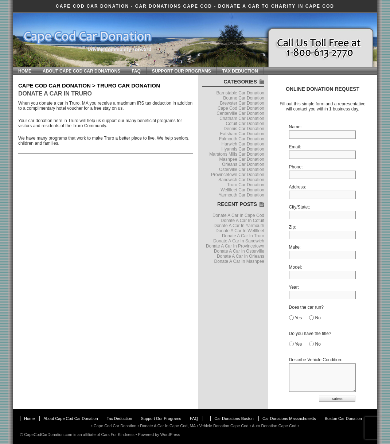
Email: (295, 146)
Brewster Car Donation (242, 103)
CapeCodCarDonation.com (48, 434)
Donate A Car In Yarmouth (239, 225)
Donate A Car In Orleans (240, 256)
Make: (295, 247)
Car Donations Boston (234, 418)
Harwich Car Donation (243, 144)
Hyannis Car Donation (243, 149)
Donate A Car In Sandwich (238, 241)
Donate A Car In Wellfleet (239, 230)
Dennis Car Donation (244, 128)
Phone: (296, 167)
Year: (294, 287)
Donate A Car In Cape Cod (238, 215)
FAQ (136, 71)
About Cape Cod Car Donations (81, 71)
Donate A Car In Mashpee (239, 261)
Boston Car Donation (343, 418)
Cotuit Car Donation (245, 123)
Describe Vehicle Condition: (316, 359)
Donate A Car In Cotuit (242, 220)
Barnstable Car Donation (240, 93)
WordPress (170, 434)
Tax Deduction (240, 71)
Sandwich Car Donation (241, 179)
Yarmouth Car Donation (241, 195)
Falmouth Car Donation (241, 138)
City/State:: (300, 207)
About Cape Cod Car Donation (70, 418)
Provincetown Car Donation (237, 174)
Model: (295, 267)
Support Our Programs (181, 71)
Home (24, 71)
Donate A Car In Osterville (239, 251)
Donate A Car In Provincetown (235, 246)
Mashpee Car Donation (241, 159)
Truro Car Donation (245, 184)
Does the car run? (306, 307)
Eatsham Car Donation (242, 133)
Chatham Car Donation (241, 118)
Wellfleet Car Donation (242, 189)
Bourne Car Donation (243, 98)
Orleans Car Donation (243, 164)
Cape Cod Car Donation (92, 6)
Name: (295, 126)
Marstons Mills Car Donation (236, 154)
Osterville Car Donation (241, 169)
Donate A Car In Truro (55, 93)
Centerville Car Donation (240, 113)
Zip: (292, 227)
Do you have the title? (310, 333)
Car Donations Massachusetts (289, 418)
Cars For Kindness (117, 434)
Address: (297, 187)
